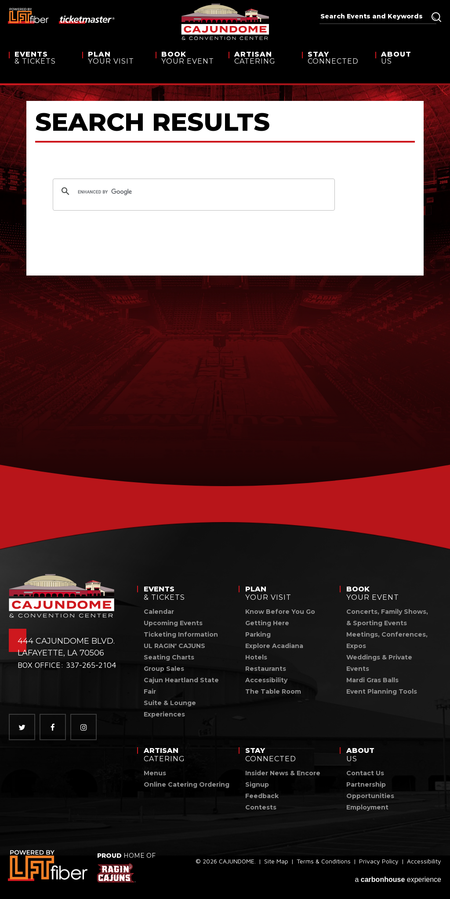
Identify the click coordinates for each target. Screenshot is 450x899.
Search (436, 17)
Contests (260, 807)
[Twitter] (22, 727)
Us (411, 65)
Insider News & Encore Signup (282, 778)
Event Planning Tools (381, 691)
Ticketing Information (181, 634)
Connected (335, 65)
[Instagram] (83, 727)
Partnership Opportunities (370, 790)
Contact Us (365, 773)
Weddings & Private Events (379, 663)
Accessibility (266, 680)
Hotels (256, 657)
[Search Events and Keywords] (375, 16)
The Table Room (273, 691)
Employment (367, 807)
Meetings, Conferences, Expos (387, 640)
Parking (258, 634)
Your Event (189, 65)
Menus (155, 773)
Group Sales (164, 669)
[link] (48, 865)
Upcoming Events (173, 623)
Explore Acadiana (274, 646)
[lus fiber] (29, 15)
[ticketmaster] (87, 19)
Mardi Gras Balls (372, 680)
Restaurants (265, 669)
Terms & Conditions (324, 863)
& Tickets (42, 65)
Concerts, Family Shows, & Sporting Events (387, 617)
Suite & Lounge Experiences (170, 708)
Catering (262, 65)
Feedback (262, 796)
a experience (398, 877)
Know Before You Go (280, 612)
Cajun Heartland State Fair (181, 685)
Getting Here (267, 623)
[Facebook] (53, 727)
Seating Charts (169, 657)
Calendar (159, 612)
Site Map (276, 863)
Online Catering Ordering (186, 784)
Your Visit (115, 65)
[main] (225, 289)
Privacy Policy (379, 863)
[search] (192, 192)
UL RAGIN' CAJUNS (174, 646)
